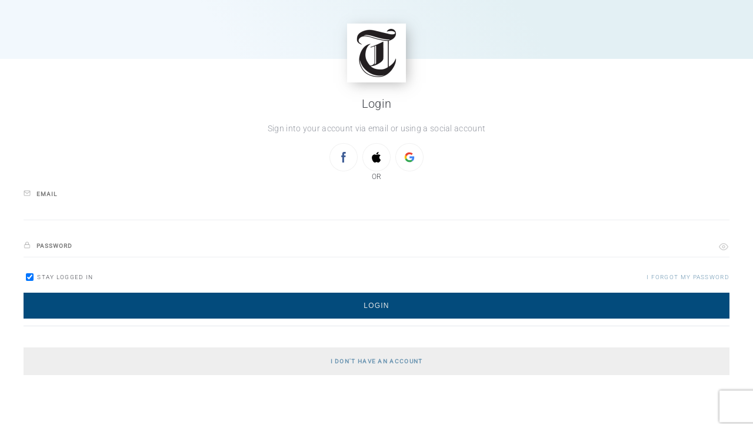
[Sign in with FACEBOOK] (343, 157)
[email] (376, 209)
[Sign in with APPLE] (376, 157)
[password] (376, 246)
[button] (723, 246)
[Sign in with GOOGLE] (409, 157)
